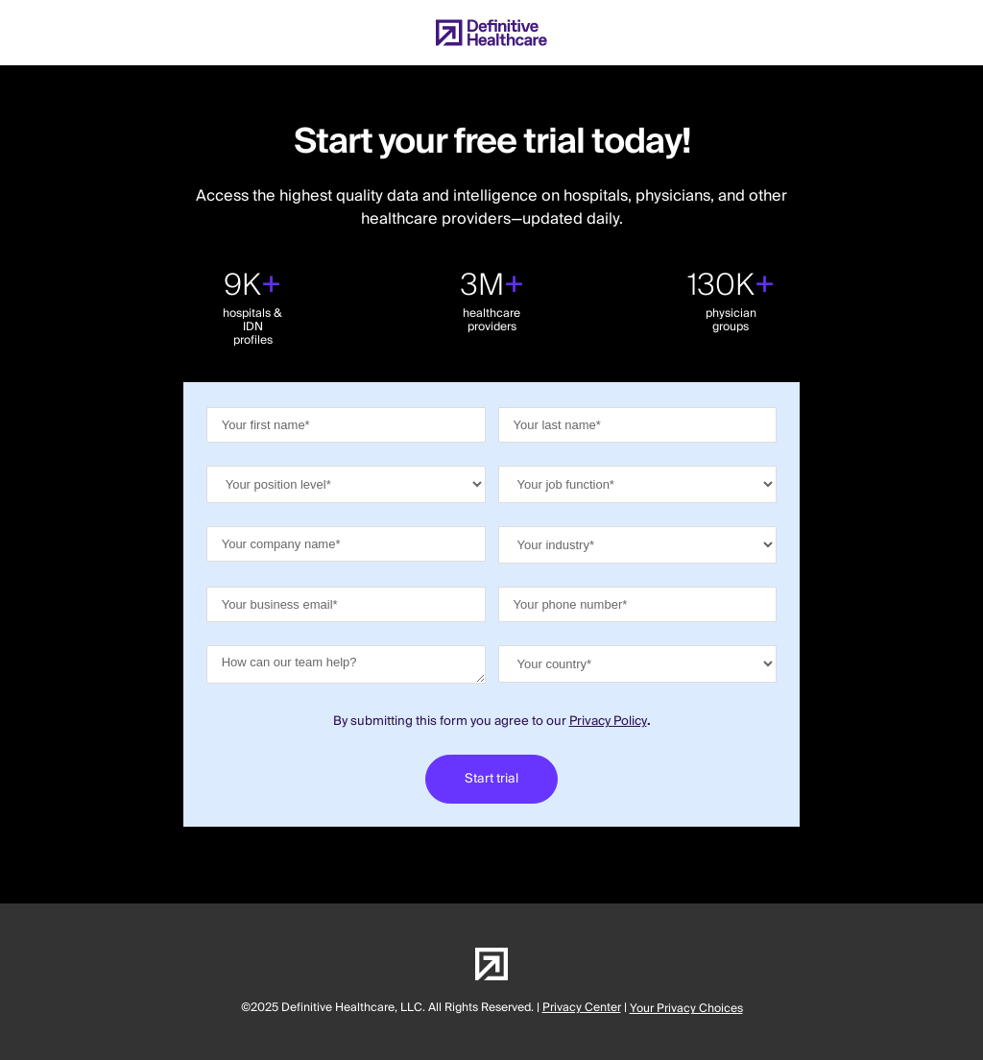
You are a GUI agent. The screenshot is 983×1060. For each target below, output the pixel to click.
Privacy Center (581, 1008)
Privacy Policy (608, 721)
